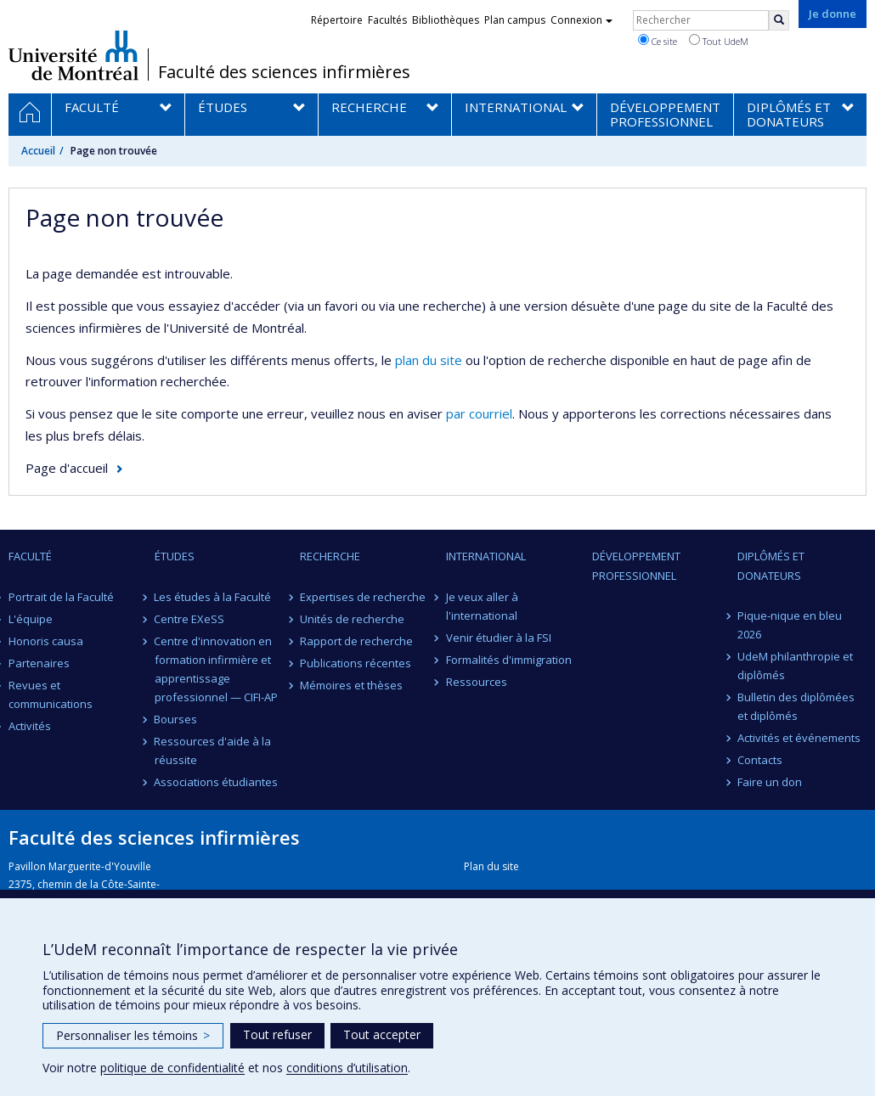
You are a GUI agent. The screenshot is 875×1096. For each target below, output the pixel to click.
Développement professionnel (636, 565)
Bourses (176, 719)
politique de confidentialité (172, 1067)
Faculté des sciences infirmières (284, 72)
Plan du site (491, 866)
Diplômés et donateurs (770, 565)
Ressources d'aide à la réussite (213, 750)
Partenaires (39, 663)
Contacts (759, 759)
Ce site (657, 41)
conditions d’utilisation (347, 1067)
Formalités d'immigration (509, 659)
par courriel (479, 413)
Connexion (581, 20)
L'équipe (30, 619)
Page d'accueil (66, 467)
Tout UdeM (718, 41)
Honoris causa (45, 641)
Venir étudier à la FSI (498, 637)
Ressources (476, 681)
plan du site (428, 359)
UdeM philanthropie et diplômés (795, 666)
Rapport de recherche (356, 641)
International (486, 556)
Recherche (330, 556)
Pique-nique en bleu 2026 (789, 625)
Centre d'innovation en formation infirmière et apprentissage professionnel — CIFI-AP (216, 669)
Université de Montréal (73, 55)
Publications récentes (355, 663)
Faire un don (769, 782)
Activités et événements (799, 737)
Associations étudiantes (217, 782)
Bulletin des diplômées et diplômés (796, 706)
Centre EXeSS (190, 619)
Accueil (38, 150)
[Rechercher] (779, 20)
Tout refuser (277, 1034)
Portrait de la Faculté (61, 596)
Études (175, 556)
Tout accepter (382, 1034)
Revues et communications (50, 694)
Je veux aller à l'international (482, 606)
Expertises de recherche (363, 596)
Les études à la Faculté (213, 596)
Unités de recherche (352, 619)
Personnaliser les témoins (133, 1035)
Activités (29, 725)
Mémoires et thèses (351, 685)
